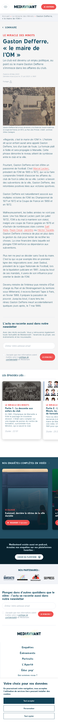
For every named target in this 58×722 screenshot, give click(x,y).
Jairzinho (28, 230)
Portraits (27, 658)
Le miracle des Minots (23, 16)
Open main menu (5, 7)
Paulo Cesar (16, 230)
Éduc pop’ (27, 670)
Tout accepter (29, 701)
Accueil (6, 16)
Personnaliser (29, 708)
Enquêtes (28, 647)
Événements (27, 653)
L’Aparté (27, 664)
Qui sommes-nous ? (27, 675)
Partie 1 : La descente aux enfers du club (19, 409)
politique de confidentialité (17, 358)
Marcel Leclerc (41, 168)
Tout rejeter (29, 716)
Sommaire (11, 27)
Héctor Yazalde (46, 230)
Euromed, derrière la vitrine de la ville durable (25, 514)
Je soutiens (49, 7)
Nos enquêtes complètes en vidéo (24, 463)
